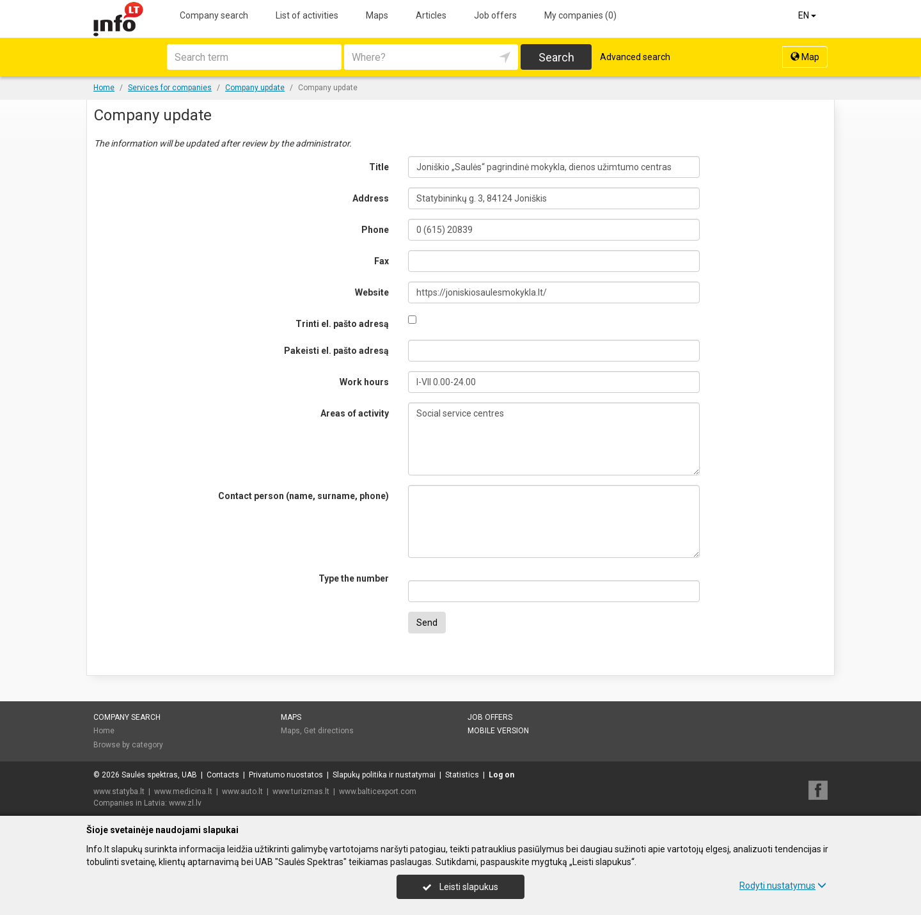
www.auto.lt (242, 791)
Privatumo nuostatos (286, 774)
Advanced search (635, 57)
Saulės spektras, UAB (159, 774)
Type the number (354, 578)
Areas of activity (354, 413)
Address (370, 198)
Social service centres (554, 438)
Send (426, 622)
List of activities (307, 15)
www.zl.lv (185, 803)
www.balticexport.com (377, 791)
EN (808, 15)
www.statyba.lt (119, 791)
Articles (431, 15)
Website (372, 292)
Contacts (223, 774)
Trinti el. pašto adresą (342, 324)
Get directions (329, 730)
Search (556, 57)
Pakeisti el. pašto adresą (336, 351)
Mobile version (498, 730)
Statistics (462, 774)
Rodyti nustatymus (782, 885)
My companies (580, 15)
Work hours (364, 382)
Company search (214, 15)
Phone (375, 230)
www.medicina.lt (183, 791)
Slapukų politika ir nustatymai (384, 774)
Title (379, 167)
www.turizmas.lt (300, 791)
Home (103, 730)
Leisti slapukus (460, 887)
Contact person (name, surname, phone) (303, 496)
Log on (501, 774)
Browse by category (128, 744)
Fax (381, 261)
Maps (377, 15)
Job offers (495, 15)
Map (805, 57)
